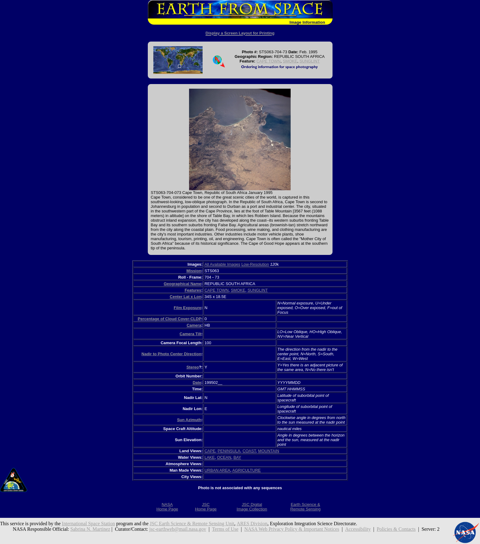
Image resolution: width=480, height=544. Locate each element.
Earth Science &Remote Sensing (305, 506)
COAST (249, 451)
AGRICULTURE (246, 470)
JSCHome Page (205, 506)
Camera (194, 325)
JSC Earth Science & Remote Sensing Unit (192, 523)
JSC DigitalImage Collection (251, 506)
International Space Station (88, 523)
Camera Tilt (190, 334)
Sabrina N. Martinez (90, 529)
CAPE (209, 451)
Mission (193, 270)
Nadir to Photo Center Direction (171, 354)
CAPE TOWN (268, 61)
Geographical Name (182, 283)
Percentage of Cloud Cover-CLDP (169, 318)
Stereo (192, 367)
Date (197, 382)
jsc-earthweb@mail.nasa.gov (177, 529)
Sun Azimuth (189, 419)
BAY (237, 457)
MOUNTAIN (268, 451)
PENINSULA (229, 451)
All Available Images (222, 264)
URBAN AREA (217, 470)
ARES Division (252, 523)
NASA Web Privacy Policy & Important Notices (292, 529)
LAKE (209, 457)
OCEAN (224, 457)
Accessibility (358, 529)
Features (193, 290)
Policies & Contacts (396, 529)
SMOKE (290, 61)
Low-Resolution (255, 264)
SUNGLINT (310, 61)
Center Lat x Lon (185, 296)
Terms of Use (225, 529)
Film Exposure (187, 307)
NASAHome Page (167, 506)
